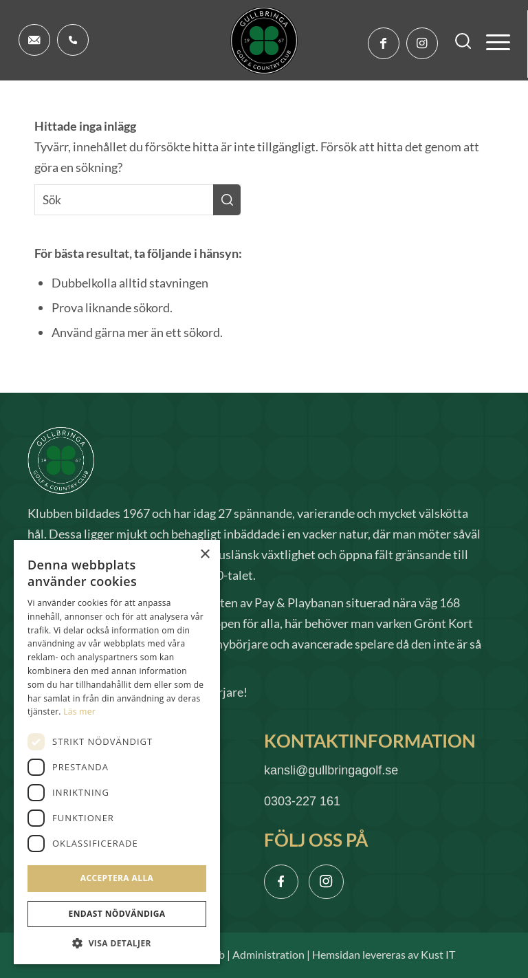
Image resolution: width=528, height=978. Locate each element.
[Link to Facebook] (383, 43)
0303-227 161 (302, 801)
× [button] (204, 555)
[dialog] (117, 752)
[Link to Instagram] (422, 43)
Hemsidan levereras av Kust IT (383, 954)
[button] (117, 943)
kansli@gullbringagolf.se (331, 770)
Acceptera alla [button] (117, 878)
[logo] (264, 40)
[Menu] (491, 41)
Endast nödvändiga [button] (117, 914)
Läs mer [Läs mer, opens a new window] (79, 711)
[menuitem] (456, 41)
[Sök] (456, 41)
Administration (268, 954)
